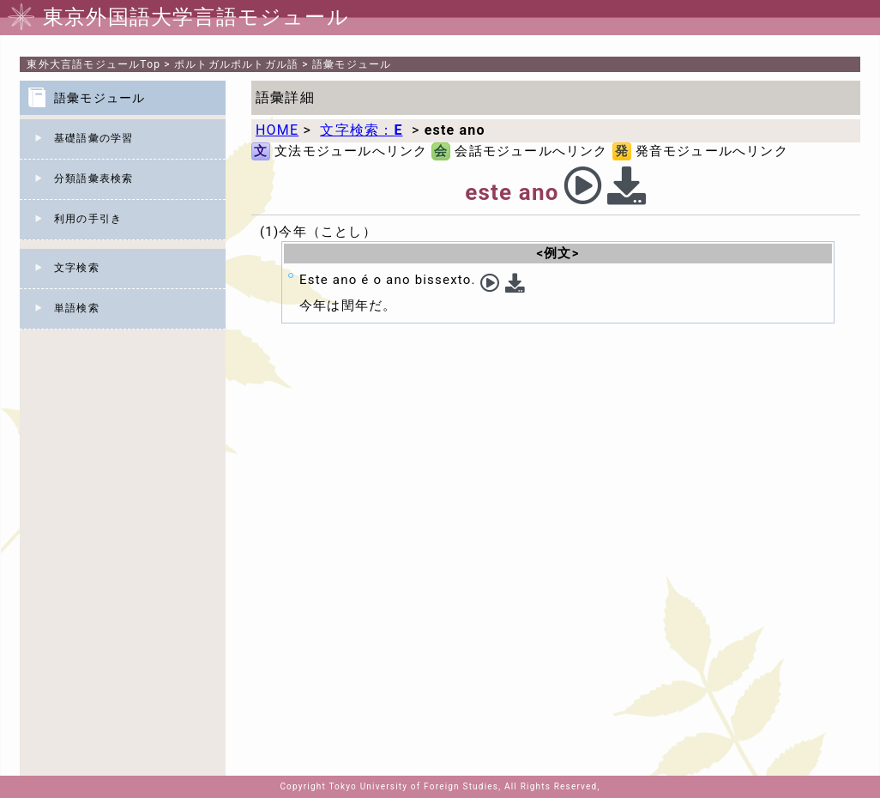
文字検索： (361, 130)
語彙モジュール (351, 64)
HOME (277, 130)
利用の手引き (88, 219)
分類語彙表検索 (93, 178)
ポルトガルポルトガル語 (236, 64)
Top (93, 64)
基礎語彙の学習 (93, 138)
